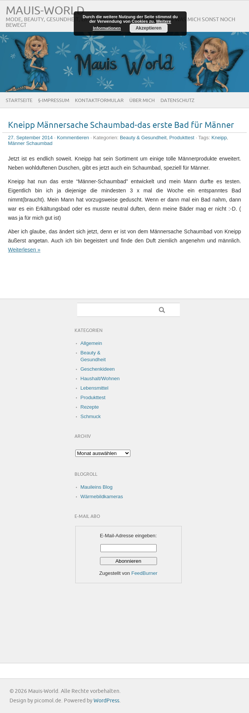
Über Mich (142, 100)
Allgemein (91, 343)
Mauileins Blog (97, 487)
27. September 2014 (30, 137)
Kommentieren (73, 137)
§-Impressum (53, 100)
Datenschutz (177, 100)
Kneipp (219, 137)
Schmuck (91, 416)
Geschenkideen (98, 369)
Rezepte (90, 407)
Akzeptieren (149, 28)
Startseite (19, 100)
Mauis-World (45, 11)
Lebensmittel (95, 388)
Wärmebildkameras (102, 496)
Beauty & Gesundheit (143, 137)
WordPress (106, 701)
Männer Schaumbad (30, 143)
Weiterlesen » (24, 250)
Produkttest (181, 137)
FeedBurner (144, 573)
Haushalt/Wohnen (100, 378)
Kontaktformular (99, 100)
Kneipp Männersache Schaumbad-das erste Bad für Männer (121, 125)
